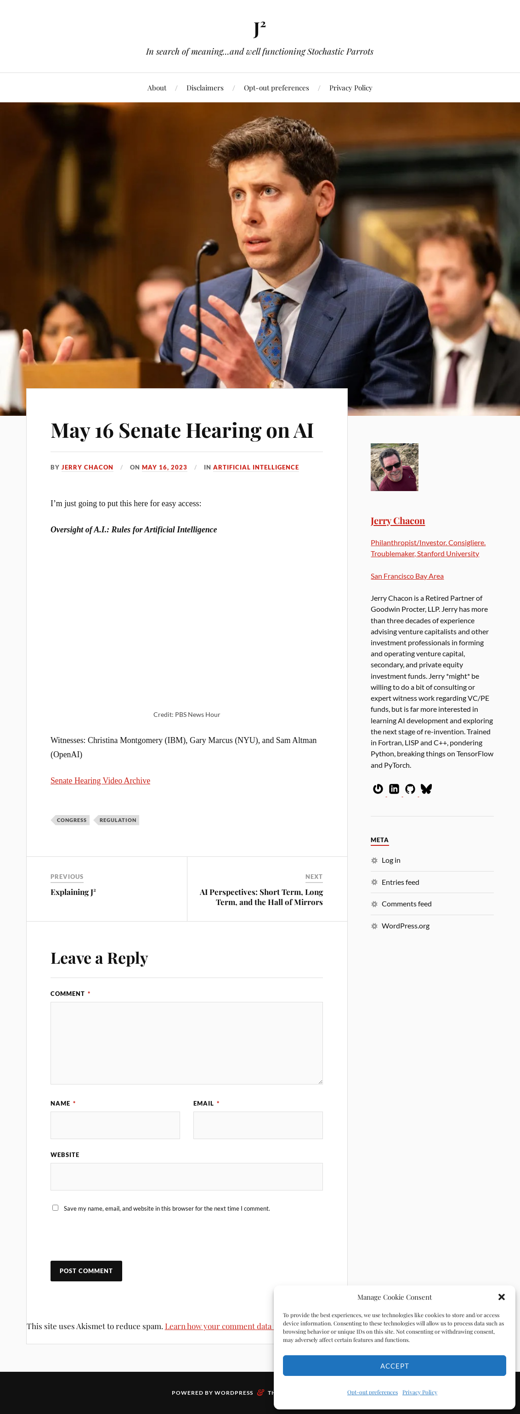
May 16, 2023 (164, 467)
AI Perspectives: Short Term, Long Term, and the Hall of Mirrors (261, 897)
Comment (70, 993)
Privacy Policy (419, 1392)
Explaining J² (73, 892)
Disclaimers (205, 87)
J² (260, 27)
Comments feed (407, 903)
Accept (394, 1366)
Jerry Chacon (87, 467)
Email (206, 1103)
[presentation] (113, 1241)
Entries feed (400, 881)
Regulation (118, 820)
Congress (72, 820)
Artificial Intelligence (256, 467)
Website (65, 1154)
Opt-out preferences (372, 1392)
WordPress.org (406, 925)
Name (63, 1103)
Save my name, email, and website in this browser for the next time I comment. (167, 1208)
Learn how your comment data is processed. (242, 1326)
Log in (391, 859)
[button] (501, 1297)
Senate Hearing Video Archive (100, 780)
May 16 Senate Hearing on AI (182, 429)
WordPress (234, 1392)
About (156, 87)
